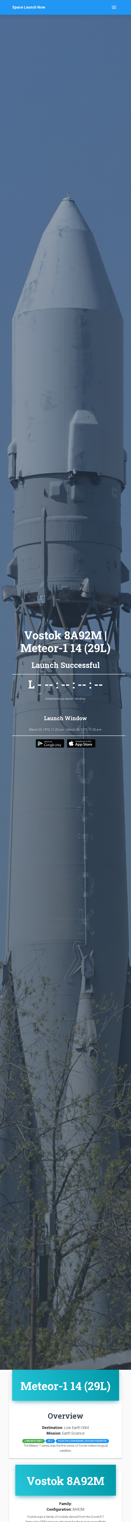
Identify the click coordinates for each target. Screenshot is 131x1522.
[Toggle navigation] (114, 7)
